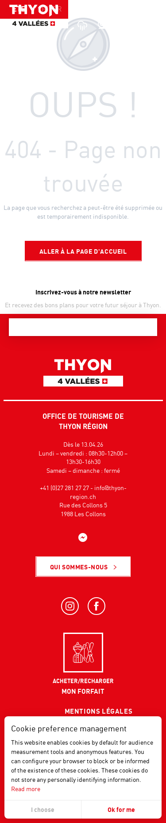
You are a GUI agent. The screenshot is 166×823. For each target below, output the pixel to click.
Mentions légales (99, 711)
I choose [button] (42, 809)
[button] (139, 24)
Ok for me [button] (121, 809)
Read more (25, 788)
